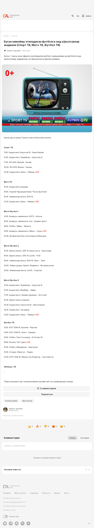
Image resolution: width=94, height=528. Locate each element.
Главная (6, 36)
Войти (86, 16)
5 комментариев (46, 388)
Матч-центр (20, 493)
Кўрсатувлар (27, 401)
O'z (78, 16)
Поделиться (47, 394)
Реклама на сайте (9, 510)
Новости (14, 36)
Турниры (34, 493)
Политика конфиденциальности (14, 502)
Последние (84, 438)
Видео (57, 493)
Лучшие (72, 438)
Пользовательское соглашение (14, 506)
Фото (66, 493)
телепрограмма (11, 401)
